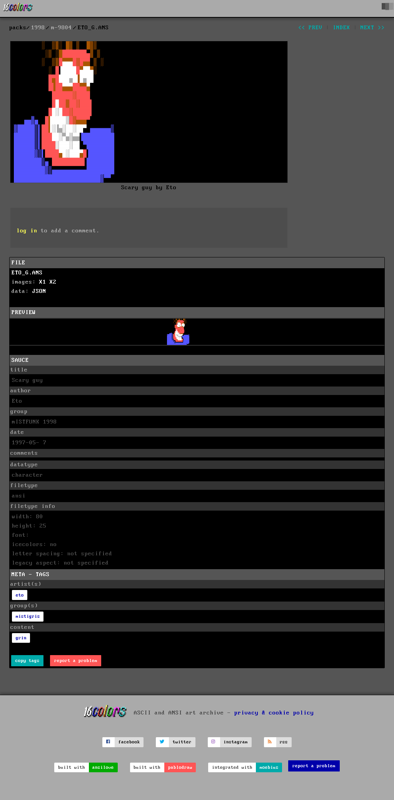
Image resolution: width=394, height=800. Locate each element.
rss (284, 742)
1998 (38, 28)
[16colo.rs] (18, 8)
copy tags (27, 660)
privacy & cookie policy (274, 713)
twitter (182, 742)
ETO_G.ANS (27, 273)
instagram (236, 742)
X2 (53, 282)
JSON (39, 291)
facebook (129, 742)
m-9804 (61, 28)
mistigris (28, 616)
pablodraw (180, 767)
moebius (269, 767)
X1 (42, 282)
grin (21, 637)
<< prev (310, 28)
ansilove (103, 767)
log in (27, 231)
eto (20, 595)
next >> (373, 28)
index (341, 28)
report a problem (75, 660)
